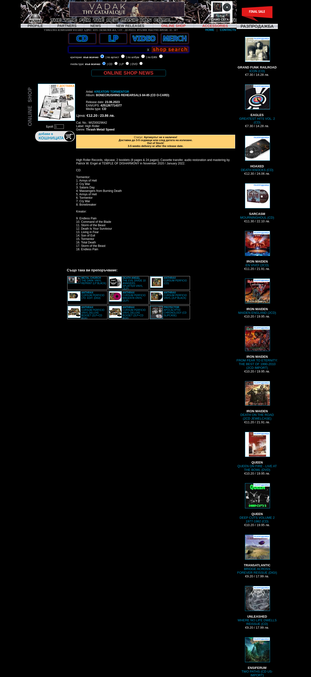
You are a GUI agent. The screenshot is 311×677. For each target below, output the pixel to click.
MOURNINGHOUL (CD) (257, 201)
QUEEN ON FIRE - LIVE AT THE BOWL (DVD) (257, 452)
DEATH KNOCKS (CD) (257, 154)
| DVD (133, 64)
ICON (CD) (257, 55)
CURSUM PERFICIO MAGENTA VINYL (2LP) (134, 296)
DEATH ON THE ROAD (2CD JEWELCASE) (257, 400)
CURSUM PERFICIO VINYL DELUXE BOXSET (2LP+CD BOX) (92, 312)
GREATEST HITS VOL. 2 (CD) (257, 104)
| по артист (112, 57)
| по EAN (151, 57)
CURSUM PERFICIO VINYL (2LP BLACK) (175, 295)
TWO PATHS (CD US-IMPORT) (257, 657)
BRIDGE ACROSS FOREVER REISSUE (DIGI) (257, 554)
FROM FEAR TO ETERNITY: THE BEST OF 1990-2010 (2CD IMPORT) (257, 348)
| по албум (132, 57)
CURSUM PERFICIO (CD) (175, 281)
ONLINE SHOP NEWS (128, 73)
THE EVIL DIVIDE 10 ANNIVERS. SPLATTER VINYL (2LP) (134, 283)
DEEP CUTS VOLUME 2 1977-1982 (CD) (257, 503)
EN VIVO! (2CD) (257, 249)
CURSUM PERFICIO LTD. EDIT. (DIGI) (92, 295)
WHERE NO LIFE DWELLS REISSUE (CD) (257, 606)
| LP (121, 64)
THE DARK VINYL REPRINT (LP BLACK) (93, 281)
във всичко (90, 57)
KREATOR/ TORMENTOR (111, 91)
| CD (109, 64)
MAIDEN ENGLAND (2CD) (257, 297)
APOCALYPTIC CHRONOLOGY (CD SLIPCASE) (175, 311)
